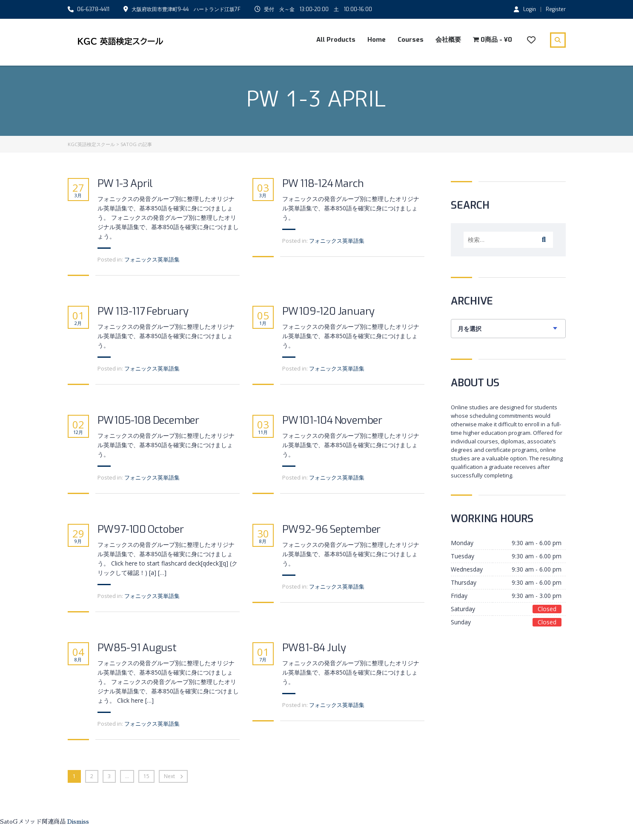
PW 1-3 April (125, 184)
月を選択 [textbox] (469, 329)
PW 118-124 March (323, 184)
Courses (411, 39)
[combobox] (508, 328)
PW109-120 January (328, 311)
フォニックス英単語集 (152, 259)
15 (146, 776)
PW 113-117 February (143, 311)
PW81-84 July (314, 648)
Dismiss (78, 822)
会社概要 (448, 39)
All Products (335, 39)
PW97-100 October (140, 529)
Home (376, 39)
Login (525, 9)
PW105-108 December (148, 420)
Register (556, 9)
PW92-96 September (331, 529)
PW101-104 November (332, 420)
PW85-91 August (137, 648)
